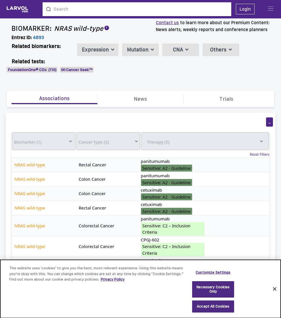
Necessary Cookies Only (213, 292)
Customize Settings (213, 275)
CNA (180, 50)
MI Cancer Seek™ (76, 69)
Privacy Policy (113, 282)
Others (221, 50)
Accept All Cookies (213, 309)
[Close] (274, 291)
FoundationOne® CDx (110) (32, 69)
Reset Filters (259, 154)
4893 (38, 37)
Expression (98, 50)
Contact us (167, 22)
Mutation (140, 50)
